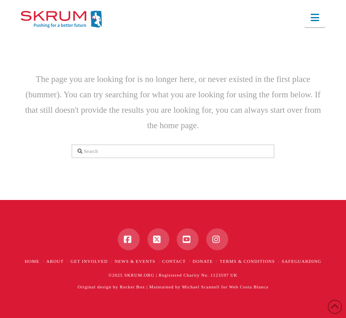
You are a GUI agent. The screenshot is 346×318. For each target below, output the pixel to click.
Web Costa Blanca (248, 286)
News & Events (135, 261)
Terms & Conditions (247, 261)
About (55, 261)
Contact (174, 261)
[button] (315, 17)
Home (32, 261)
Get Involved (89, 261)
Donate (202, 261)
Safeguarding (302, 261)
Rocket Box (132, 286)
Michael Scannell (201, 286)
